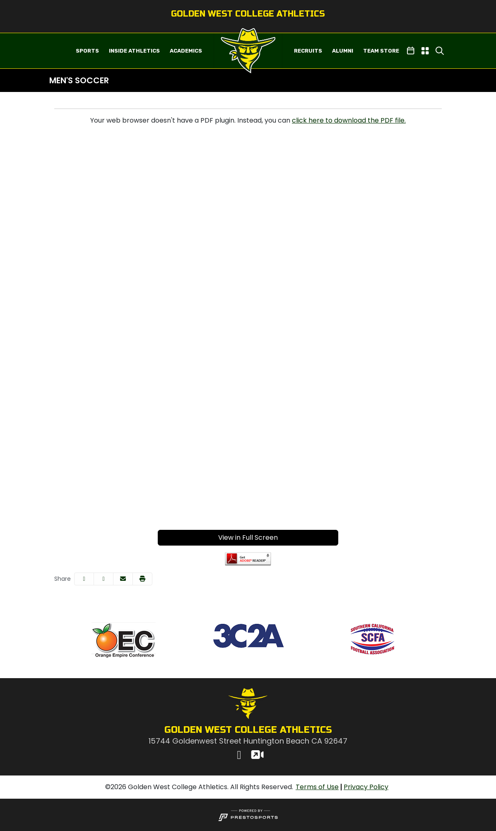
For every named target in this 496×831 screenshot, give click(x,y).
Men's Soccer (79, 80)
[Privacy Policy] (366, 787)
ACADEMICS (186, 51)
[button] (87, 51)
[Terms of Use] (317, 787)
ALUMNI (342, 51)
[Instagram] (239, 756)
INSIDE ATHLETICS (134, 51)
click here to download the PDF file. (349, 120)
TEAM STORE (381, 51)
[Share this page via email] (123, 579)
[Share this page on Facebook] (84, 579)
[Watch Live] (257, 756)
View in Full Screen (248, 537)
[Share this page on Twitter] (103, 579)
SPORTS (87, 51)
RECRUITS (308, 51)
